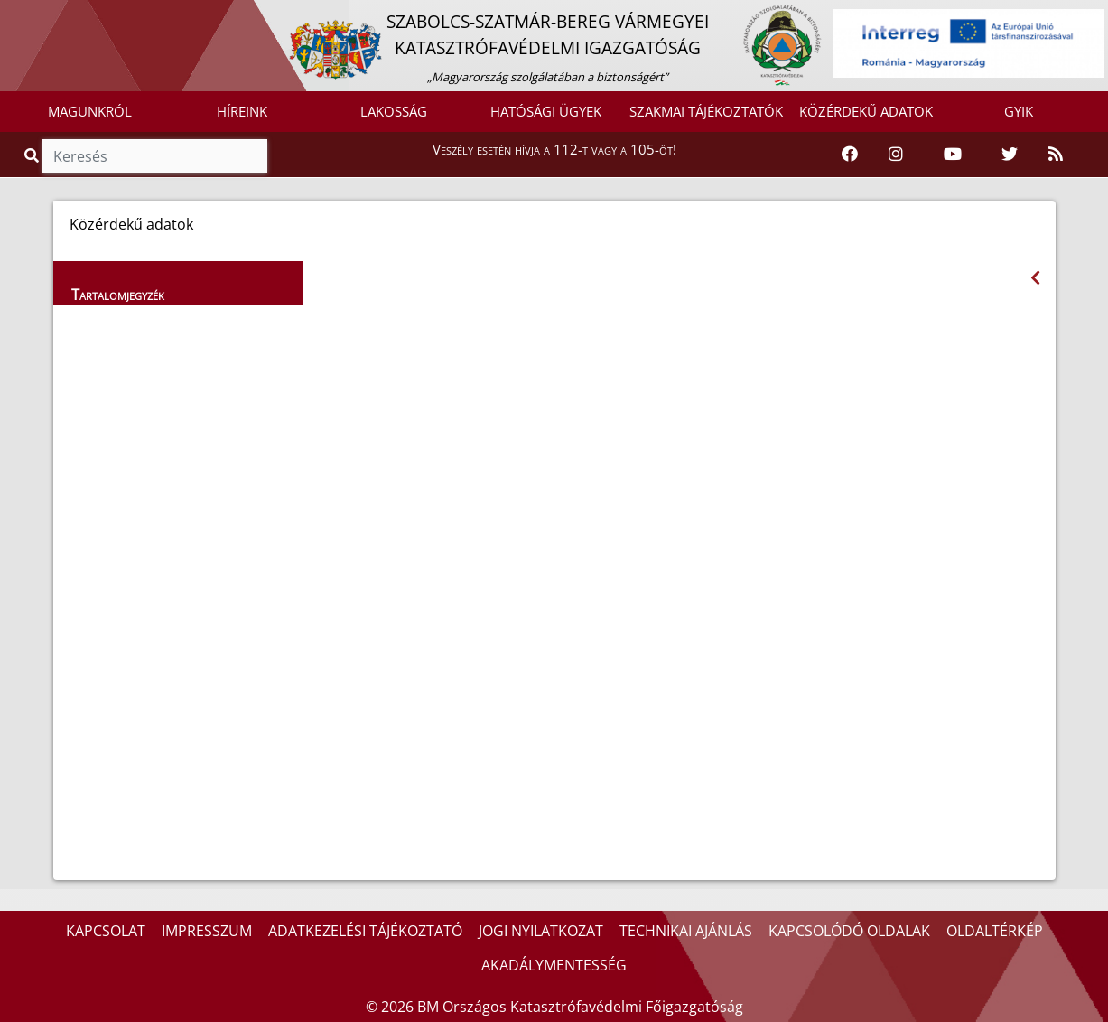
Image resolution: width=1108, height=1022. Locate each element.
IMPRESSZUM (207, 931)
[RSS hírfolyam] (1056, 154)
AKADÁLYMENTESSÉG (554, 965)
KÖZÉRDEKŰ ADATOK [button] (866, 111)
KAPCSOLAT (105, 931)
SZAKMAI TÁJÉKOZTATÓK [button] (706, 111)
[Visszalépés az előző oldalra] (1035, 278)
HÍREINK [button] (242, 111)
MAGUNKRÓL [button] (90, 111)
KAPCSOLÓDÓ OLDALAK (849, 931)
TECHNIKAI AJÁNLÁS (685, 931)
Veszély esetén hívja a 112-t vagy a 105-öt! (554, 149)
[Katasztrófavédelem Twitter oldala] (1010, 154)
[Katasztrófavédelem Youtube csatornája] (953, 154)
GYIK (1018, 111)
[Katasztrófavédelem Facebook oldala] (850, 154)
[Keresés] (154, 156)
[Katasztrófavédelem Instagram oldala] (896, 154)
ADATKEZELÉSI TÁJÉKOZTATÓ (365, 931)
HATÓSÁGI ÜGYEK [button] (545, 111)
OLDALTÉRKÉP (994, 931)
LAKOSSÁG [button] (393, 111)
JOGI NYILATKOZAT (541, 931)
